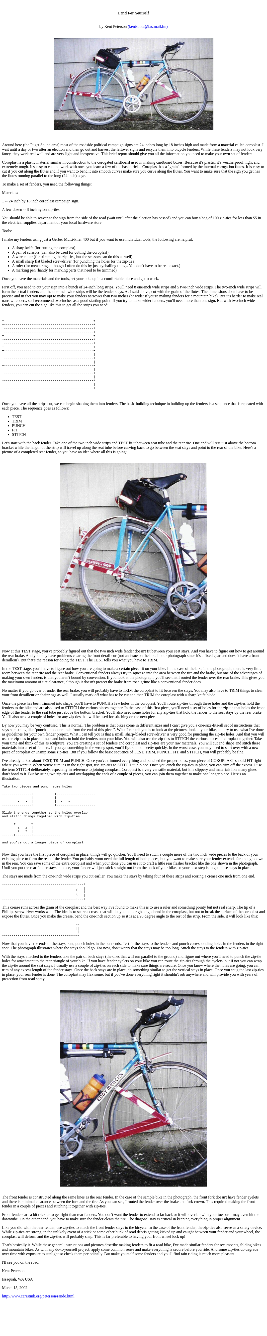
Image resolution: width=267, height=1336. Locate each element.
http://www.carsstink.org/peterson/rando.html (38, 1330)
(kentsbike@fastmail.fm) (148, 26)
